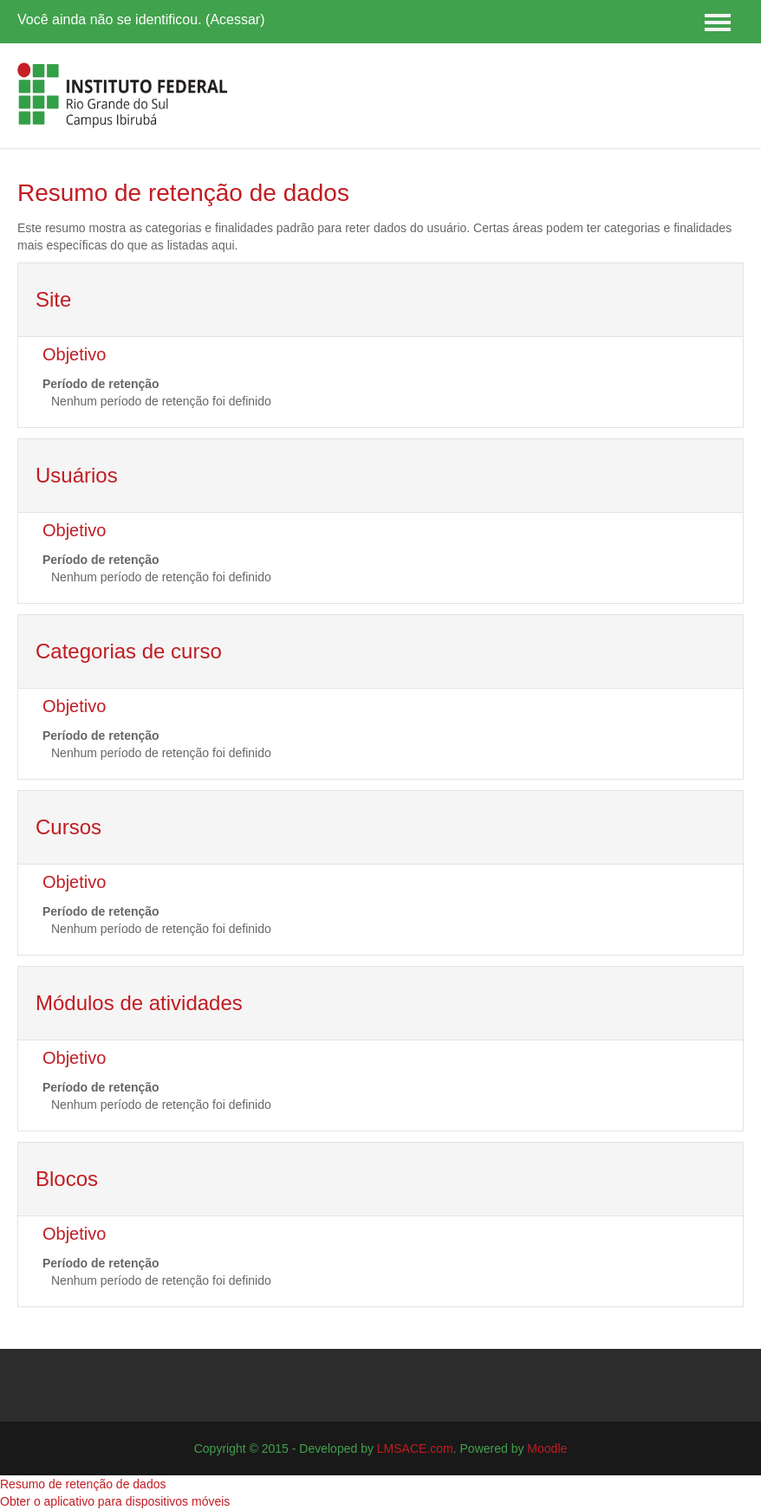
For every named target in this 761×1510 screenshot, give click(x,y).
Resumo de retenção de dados (83, 1484)
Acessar (235, 19)
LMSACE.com (415, 1448)
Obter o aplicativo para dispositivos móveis (115, 1501)
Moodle (547, 1448)
